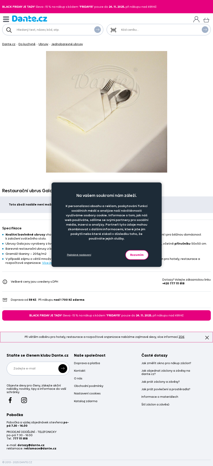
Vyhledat (97, 29)
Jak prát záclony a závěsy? (160, 382)
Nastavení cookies (87, 393)
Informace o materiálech (159, 397)
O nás (78, 378)
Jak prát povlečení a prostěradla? (165, 389)
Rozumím (137, 255)
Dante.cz (8, 44)
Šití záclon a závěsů (155, 404)
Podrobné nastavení (79, 255)
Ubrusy (43, 44)
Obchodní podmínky (88, 386)
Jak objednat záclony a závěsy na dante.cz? (165, 372)
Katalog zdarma (85, 401)
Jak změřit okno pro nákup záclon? (166, 363)
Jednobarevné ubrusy (67, 44)
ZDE (181, 337)
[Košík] (206, 19)
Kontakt (79, 371)
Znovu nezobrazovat (207, 337)
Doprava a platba (87, 363)
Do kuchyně (27, 44)
